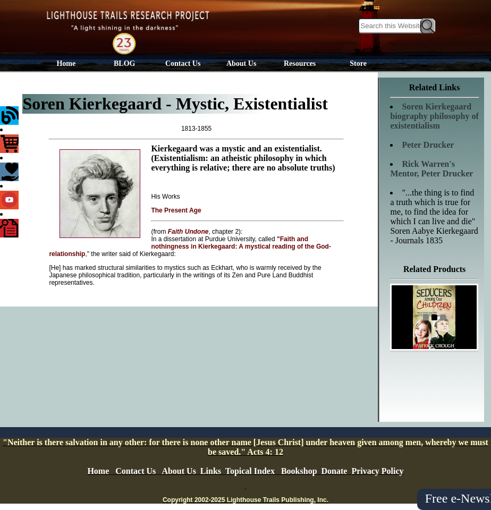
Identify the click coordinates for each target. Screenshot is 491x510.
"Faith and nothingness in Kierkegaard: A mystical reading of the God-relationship (190, 246)
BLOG (124, 63)
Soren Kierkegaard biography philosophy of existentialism (434, 116)
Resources (300, 63)
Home (65, 63)
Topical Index (250, 470)
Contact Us (183, 63)
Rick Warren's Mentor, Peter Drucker (431, 168)
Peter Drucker (428, 144)
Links (210, 470)
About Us (241, 63)
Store (358, 63)
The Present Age (176, 210)
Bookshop (299, 470)
